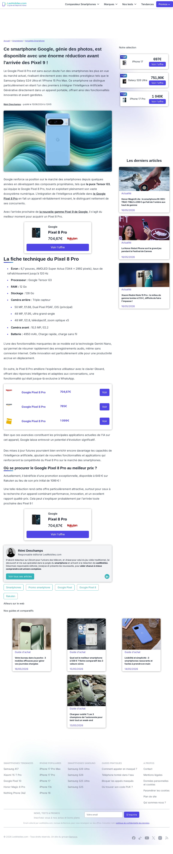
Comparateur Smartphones (82, 4)
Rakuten (10, 596)
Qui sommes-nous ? (154, 802)
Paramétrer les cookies (156, 790)
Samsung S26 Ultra (78, 768)
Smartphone (17, 41)
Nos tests (129, 4)
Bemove (73, 836)
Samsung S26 (75, 774)
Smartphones (13, 587)
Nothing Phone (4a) (15, 792)
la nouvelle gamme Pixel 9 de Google (63, 211)
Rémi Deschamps (12, 104)
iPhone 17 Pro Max (50, 768)
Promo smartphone (39, 587)
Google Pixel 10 (12, 780)
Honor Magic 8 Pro (14, 786)
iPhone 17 (45, 780)
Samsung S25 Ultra (78, 780)
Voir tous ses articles (20, 576)
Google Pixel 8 (87, 587)
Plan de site (150, 796)
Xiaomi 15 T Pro (13, 774)
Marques (111, 4)
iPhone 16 (45, 792)
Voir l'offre (58, 247)
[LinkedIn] (107, 576)
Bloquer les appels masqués (117, 780)
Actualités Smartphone (35, 41)
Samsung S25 (75, 786)
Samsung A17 (11, 768)
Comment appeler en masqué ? (119, 768)
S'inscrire (131, 814)
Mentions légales (152, 774)
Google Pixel (65, 587)
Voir (104, 392)
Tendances (147, 4)
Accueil (7, 41)
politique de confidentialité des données (132, 823)
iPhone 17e (46, 786)
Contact (147, 768)
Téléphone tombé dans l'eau (118, 774)
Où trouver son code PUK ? (117, 786)
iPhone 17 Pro (47, 774)
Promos (164, 4)
